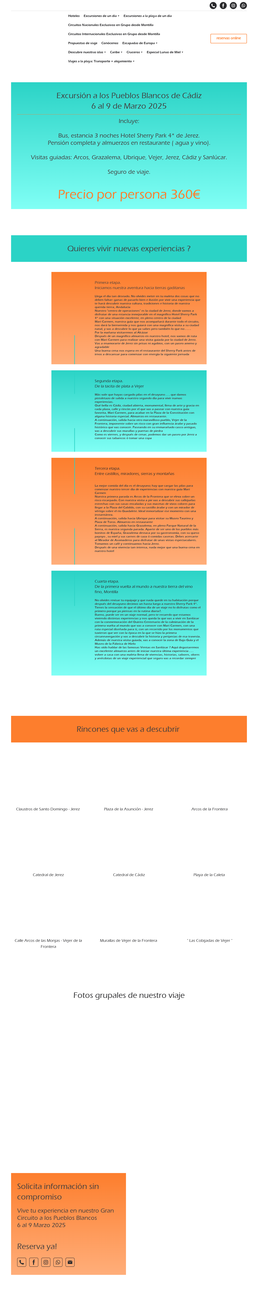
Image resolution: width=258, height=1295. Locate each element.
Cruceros (133, 52)
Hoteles (74, 16)
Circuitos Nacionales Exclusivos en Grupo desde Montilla (110, 25)
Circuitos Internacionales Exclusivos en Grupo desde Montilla (114, 34)
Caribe (115, 52)
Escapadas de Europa (138, 43)
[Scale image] (129, 1067)
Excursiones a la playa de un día (148, 16)
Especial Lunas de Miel (164, 52)
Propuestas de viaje (82, 43)
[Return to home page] (35, 38)
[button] (213, 5)
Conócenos (109, 43)
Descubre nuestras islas (85, 52)
